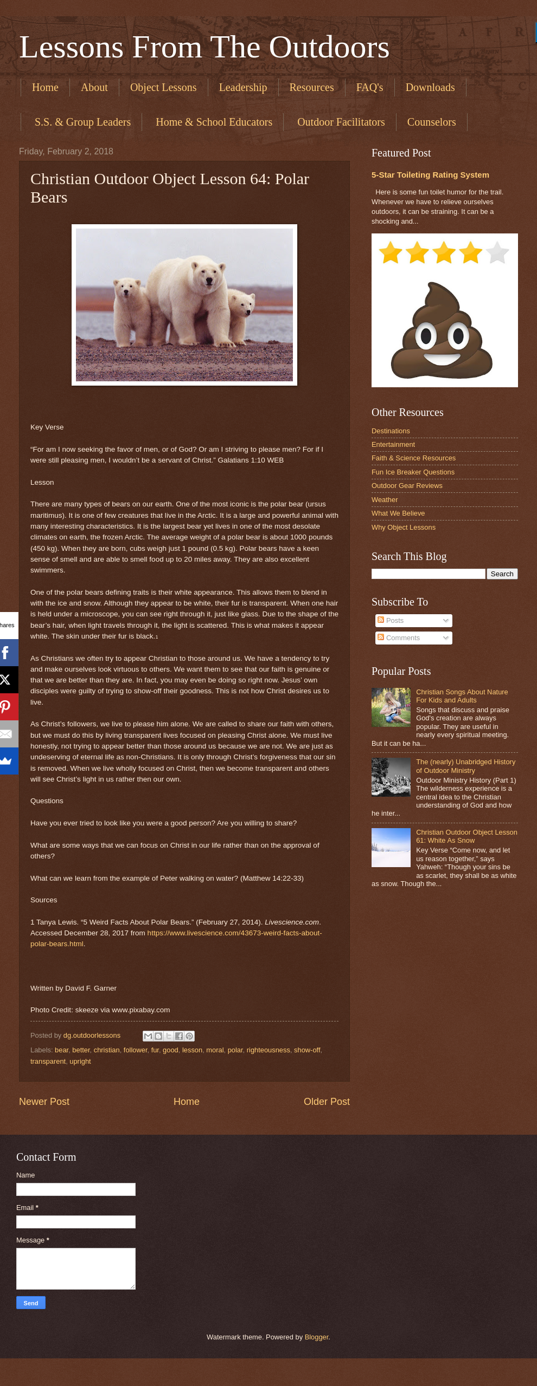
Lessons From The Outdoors (204, 46)
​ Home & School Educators (212, 122)
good (170, 1050)
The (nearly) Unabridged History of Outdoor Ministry (465, 766)
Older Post (327, 1101)
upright (80, 1061)
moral (214, 1050)
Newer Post (44, 1101)
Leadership (243, 87)
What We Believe (398, 513)
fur (155, 1050)
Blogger (317, 1337)
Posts (391, 620)
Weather (385, 500)
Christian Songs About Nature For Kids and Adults (462, 696)
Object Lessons (163, 87)
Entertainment (393, 444)
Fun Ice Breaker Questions (413, 472)
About (94, 87)
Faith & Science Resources (414, 458)
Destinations (391, 431)
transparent (48, 1061)
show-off (307, 1050)
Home (45, 87)
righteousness (268, 1050)
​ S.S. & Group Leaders (81, 122)
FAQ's (369, 87)
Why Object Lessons (404, 527)
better (81, 1050)
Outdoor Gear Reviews (407, 485)
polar (235, 1050)
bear (61, 1050)
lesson (192, 1050)
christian (107, 1050)
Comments (399, 638)
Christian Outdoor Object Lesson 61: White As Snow (466, 836)
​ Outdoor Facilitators (340, 122)
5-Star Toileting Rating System (430, 174)
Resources (312, 87)
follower (136, 1050)
